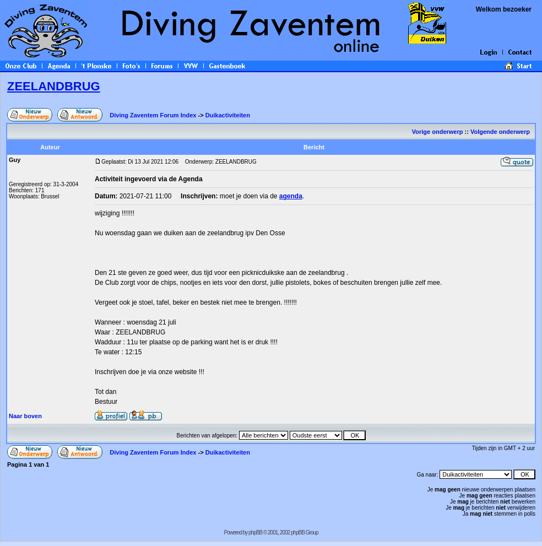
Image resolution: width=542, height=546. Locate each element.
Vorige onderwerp (437, 131)
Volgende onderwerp (501, 131)
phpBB (255, 532)
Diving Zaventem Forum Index (153, 115)
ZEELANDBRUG (53, 86)
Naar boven (25, 416)
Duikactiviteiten (227, 115)
